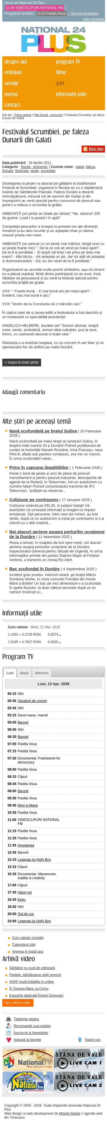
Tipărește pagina (26, 1019)
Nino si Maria (28, 805)
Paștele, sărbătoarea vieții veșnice (35, 975)
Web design (13, 1114)
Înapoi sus (93, 1040)
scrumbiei (48, 171)
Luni (9, 673)
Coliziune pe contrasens (34, 499)
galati (80, 167)
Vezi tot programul (84, 13)
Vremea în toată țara (27, 952)
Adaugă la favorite (27, 1040)
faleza (90, 167)
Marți (24, 673)
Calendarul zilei (24, 945)
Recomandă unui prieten (32, 1026)
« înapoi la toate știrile (22, 362)
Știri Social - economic (48, 115)
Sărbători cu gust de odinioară (32, 968)
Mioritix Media (69, 1114)
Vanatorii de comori (32, 701)
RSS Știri (96, 149)
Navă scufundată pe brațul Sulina (43, 430)
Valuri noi (25, 892)
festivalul (22, 171)
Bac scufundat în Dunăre (34, 568)
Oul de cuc (26, 914)
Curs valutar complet (28, 938)
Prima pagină (22, 115)
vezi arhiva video (18, 1003)
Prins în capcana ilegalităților (39, 467)
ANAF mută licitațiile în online (31, 982)
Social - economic (34, 167)
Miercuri (42, 673)
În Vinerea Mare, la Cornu (29, 989)
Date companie (93, 19)
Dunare (7, 171)
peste (35, 171)
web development (40, 1114)
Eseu (21, 900)
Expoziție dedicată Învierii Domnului (36, 996)
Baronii (23, 722)
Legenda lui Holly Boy (34, 860)
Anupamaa (26, 845)
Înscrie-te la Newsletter (31, 1033)
